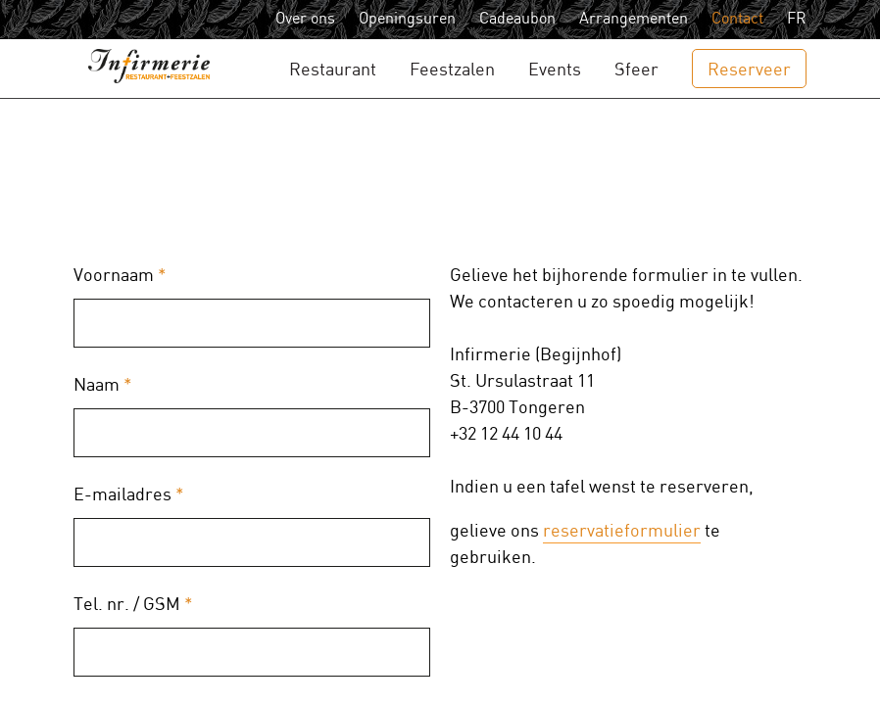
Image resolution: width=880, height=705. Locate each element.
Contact (737, 19)
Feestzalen (452, 70)
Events (554, 70)
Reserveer (749, 70)
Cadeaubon (517, 19)
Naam (102, 385)
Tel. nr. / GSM (133, 604)
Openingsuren (407, 19)
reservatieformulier (622, 531)
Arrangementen (633, 19)
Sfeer (636, 70)
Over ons (305, 19)
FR (797, 19)
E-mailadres (128, 495)
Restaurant (332, 70)
